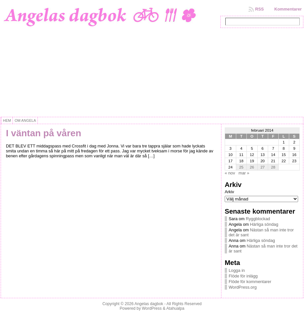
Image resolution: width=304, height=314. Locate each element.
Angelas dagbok (149, 303)
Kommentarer (288, 9)
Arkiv (229, 191)
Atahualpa (175, 308)
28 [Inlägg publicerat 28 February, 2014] (273, 167)
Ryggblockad (258, 218)
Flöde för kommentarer (250, 281)
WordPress (152, 308)
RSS (259, 9)
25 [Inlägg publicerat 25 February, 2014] (241, 167)
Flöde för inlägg (243, 276)
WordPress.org (243, 287)
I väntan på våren (43, 133)
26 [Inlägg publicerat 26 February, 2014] (252, 167)
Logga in (237, 270)
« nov (230, 172)
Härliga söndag (264, 224)
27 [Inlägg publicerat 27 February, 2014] (263, 167)
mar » (244, 172)
